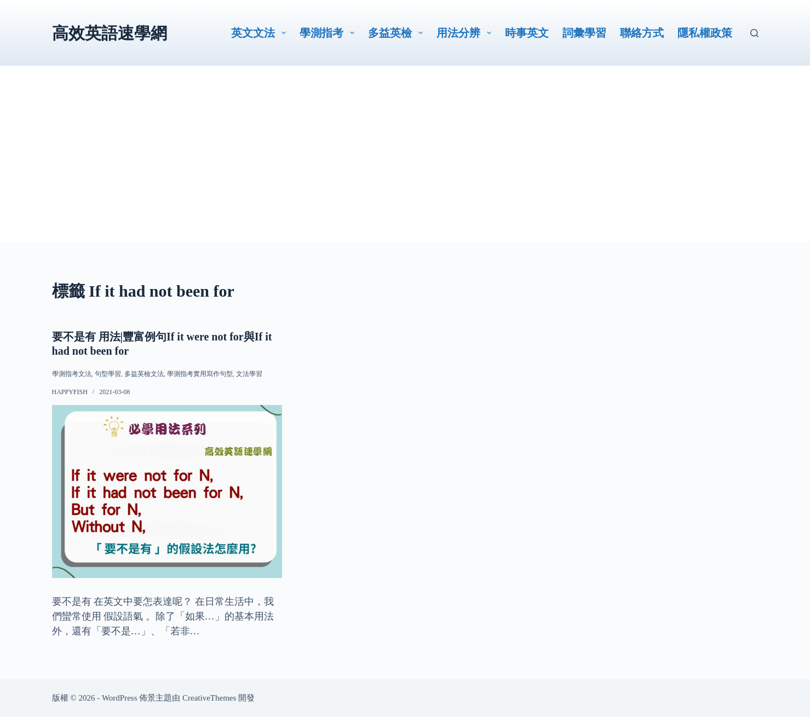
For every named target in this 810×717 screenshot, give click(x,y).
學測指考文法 (71, 374)
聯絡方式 (642, 33)
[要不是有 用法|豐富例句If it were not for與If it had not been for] (167, 491)
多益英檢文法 (144, 374)
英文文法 (260, 32)
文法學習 (249, 374)
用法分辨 (466, 32)
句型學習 (108, 374)
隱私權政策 (704, 33)
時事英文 (527, 33)
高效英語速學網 (109, 33)
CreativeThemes (209, 697)
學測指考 (329, 32)
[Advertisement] (405, 165)
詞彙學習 (584, 33)
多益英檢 (397, 32)
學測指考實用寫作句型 (200, 374)
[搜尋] (754, 33)
